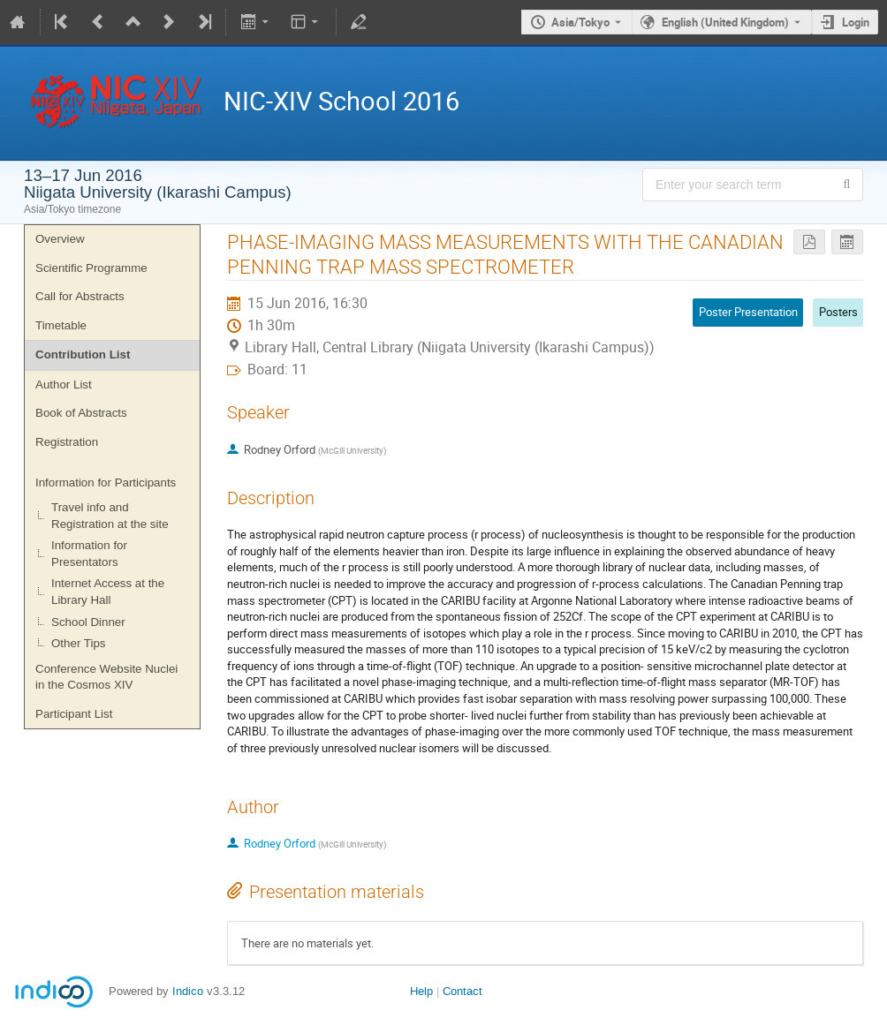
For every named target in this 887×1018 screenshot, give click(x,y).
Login (855, 22)
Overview (60, 238)
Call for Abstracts (80, 296)
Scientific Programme (91, 268)
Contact (462, 991)
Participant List (73, 713)
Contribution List (82, 354)
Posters (838, 312)
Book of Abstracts (81, 412)
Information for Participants (105, 482)
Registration (66, 442)
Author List (63, 384)
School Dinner (88, 622)
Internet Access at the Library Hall (107, 592)
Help (421, 991)
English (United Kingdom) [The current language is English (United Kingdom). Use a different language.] (725, 22)
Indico (187, 991)
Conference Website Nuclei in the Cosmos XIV (106, 677)
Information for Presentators (89, 554)
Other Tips (78, 643)
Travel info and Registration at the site (110, 516)
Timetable (61, 325)
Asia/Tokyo (580, 22)
